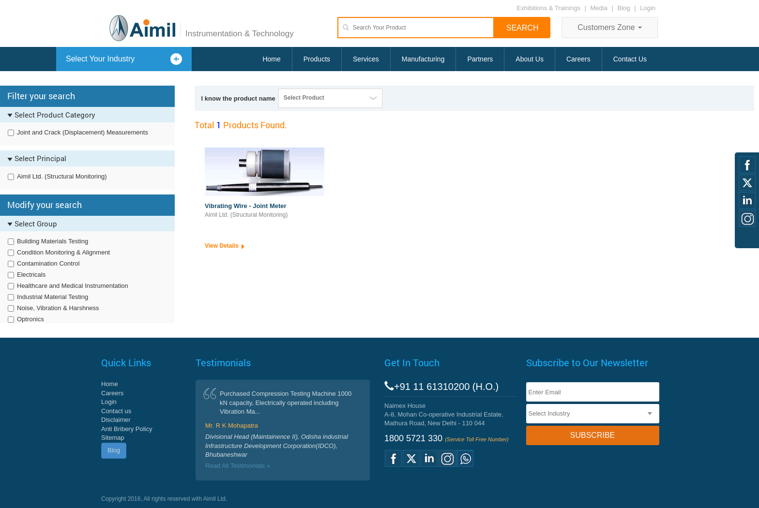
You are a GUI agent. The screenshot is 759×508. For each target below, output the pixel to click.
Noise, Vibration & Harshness (58, 308)
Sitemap (112, 437)
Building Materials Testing (52, 241)
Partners (480, 59)
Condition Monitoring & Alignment (63, 252)
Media (600, 8)
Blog (624, 8)
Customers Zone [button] (609, 27)
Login (647, 8)
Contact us (116, 411)
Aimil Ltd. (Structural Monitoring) (62, 176)
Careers (578, 59)
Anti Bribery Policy (126, 429)
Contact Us (630, 59)
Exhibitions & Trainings (548, 8)
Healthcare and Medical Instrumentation (72, 285)
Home (271, 59)
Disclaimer (116, 419)
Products (317, 59)
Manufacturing (423, 59)
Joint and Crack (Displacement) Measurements (82, 132)
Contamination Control (48, 263)
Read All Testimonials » (237, 465)
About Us (530, 59)
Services (366, 59)
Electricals (31, 274)
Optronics (30, 319)
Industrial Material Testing (52, 296)
